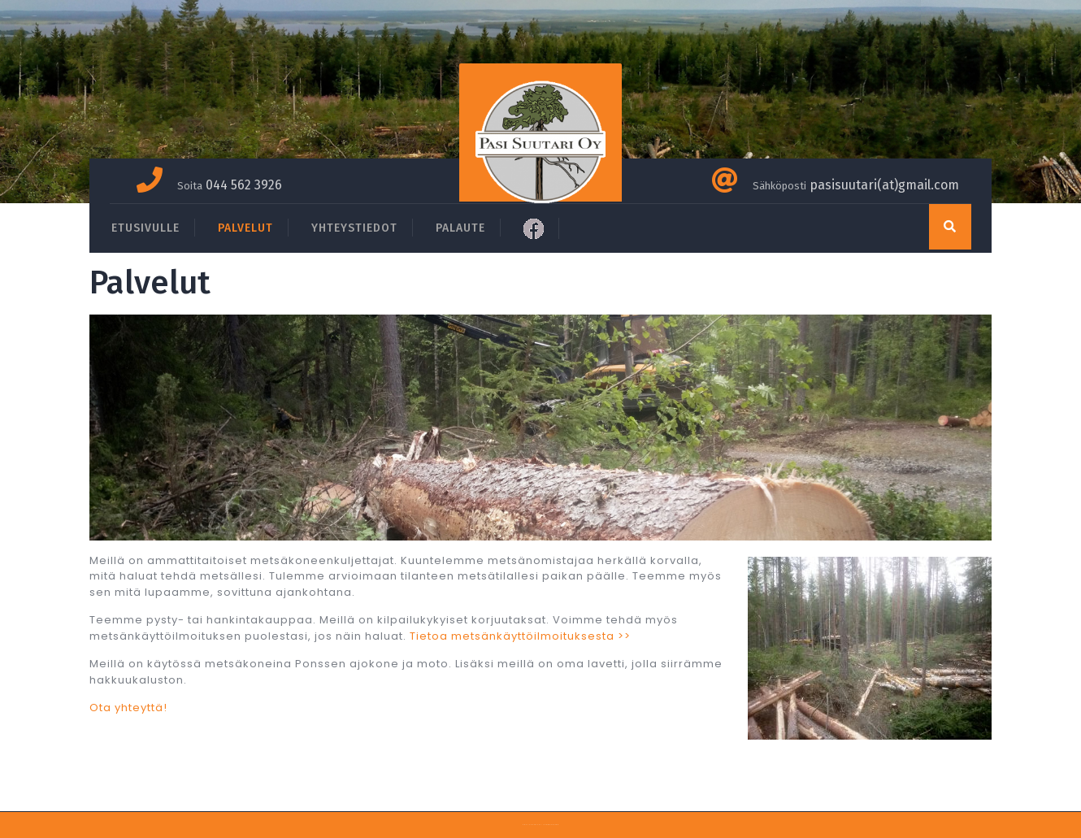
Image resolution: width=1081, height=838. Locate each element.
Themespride (551, 824)
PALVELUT (245, 228)
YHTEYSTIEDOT (354, 228)
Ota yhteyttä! (128, 707)
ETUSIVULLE (145, 228)
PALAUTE (460, 228)
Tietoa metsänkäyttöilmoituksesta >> (520, 636)
